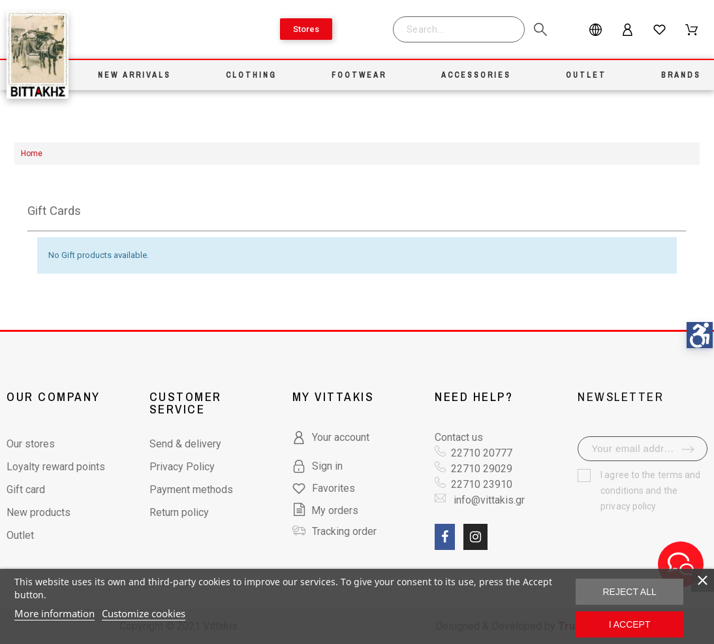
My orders (325, 510)
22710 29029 (481, 468)
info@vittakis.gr (488, 500)
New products (38, 512)
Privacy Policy (182, 466)
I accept (630, 624)
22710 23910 (481, 484)
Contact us (459, 437)
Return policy (179, 512)
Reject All (630, 592)
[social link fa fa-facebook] (445, 537)
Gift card (26, 489)
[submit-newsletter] (687, 449)
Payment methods (191, 489)
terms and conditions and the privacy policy (650, 490)
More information (54, 613)
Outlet (20, 535)
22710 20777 (481, 453)
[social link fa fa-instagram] (475, 537)
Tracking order (344, 531)
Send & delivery (185, 444)
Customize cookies (143, 613)
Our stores (31, 444)
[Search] (459, 29)
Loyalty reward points (56, 466)
